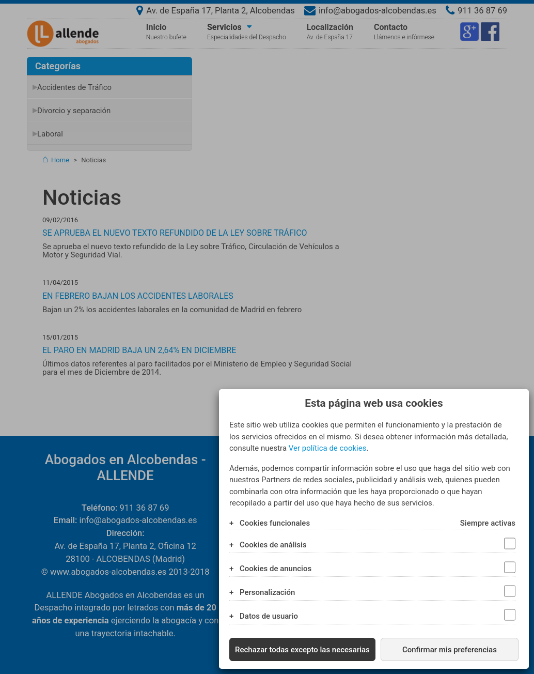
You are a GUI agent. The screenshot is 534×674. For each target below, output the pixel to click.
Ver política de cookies (328, 448)
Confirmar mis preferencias (449, 649)
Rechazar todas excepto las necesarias (302, 649)
